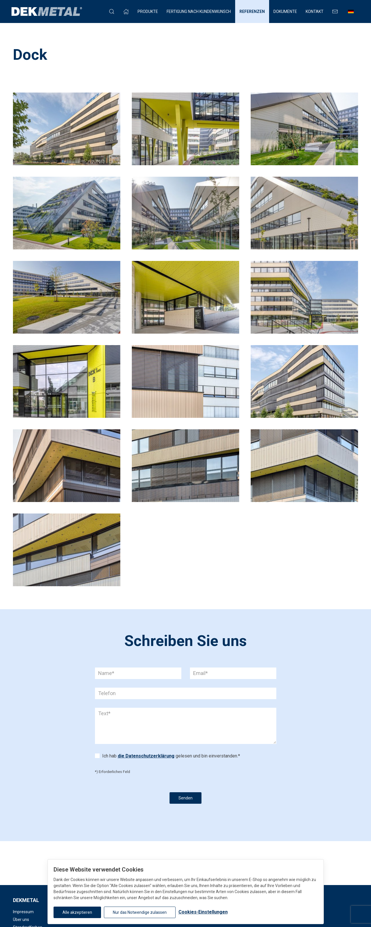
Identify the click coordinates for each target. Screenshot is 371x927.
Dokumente (285, 11)
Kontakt (315, 11)
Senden (185, 798)
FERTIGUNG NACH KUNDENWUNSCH (199, 11)
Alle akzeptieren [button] (77, 912)
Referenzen (252, 11)
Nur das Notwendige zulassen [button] (140, 912)
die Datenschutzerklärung (146, 756)
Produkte (148, 11)
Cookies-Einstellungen (203, 912)
